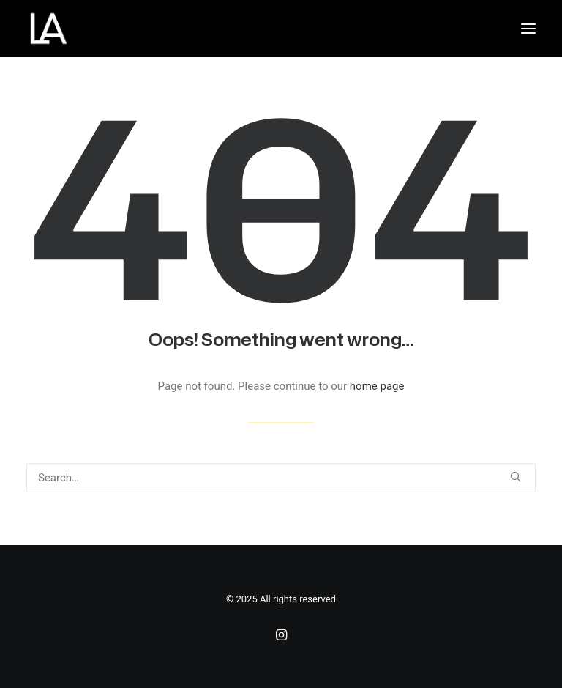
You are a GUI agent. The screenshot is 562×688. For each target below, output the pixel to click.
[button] (528, 28)
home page (377, 386)
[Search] (281, 477)
